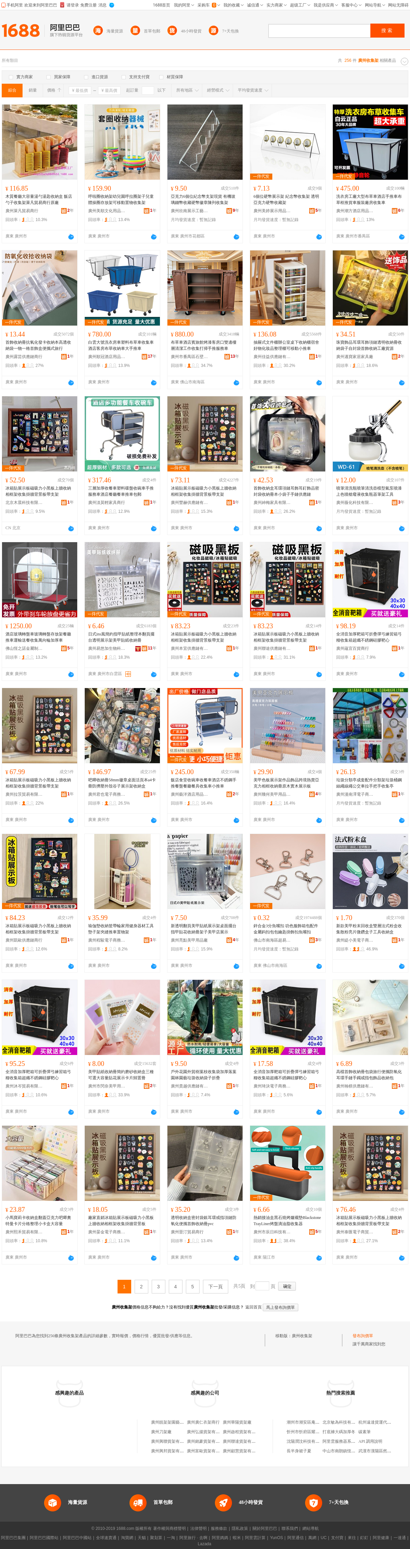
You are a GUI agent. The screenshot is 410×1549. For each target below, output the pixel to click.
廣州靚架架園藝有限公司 (173, 1422)
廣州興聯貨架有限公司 (171, 1441)
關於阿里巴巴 (264, 1528)
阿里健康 (381, 1537)
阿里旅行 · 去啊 (193, 1537)
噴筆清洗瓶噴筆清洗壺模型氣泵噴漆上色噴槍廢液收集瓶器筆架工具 (369, 491)
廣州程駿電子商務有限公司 (107, 940)
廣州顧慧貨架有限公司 (243, 1451)
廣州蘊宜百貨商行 (352, 648)
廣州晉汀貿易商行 (187, 1232)
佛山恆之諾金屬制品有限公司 (24, 648)
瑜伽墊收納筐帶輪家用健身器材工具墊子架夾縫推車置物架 (121, 928)
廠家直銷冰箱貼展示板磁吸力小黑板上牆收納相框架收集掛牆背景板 (121, 1220)
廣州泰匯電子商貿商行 (355, 1232)
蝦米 (237, 1537)
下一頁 (215, 1286)
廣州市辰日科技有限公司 (272, 1232)
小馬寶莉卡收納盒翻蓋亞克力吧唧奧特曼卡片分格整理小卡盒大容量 (38, 1220)
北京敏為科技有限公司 (343, 1422)
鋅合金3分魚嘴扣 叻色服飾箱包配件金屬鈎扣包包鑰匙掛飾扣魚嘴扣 (286, 928)
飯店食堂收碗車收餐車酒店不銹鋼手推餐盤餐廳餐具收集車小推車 (203, 783)
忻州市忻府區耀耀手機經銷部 (313, 1431)
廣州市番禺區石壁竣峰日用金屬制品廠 (189, 356)
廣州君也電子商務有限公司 (107, 794)
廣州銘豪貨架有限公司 (207, 1441)
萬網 (312, 1537)
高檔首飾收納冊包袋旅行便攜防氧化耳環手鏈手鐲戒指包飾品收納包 (369, 1074)
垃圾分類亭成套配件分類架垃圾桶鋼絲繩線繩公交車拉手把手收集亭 (369, 783)
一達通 (400, 1537)
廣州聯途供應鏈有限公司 (272, 648)
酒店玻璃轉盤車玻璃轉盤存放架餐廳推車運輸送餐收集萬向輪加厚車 (38, 637)
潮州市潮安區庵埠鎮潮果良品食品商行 (321, 1422)
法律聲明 (198, 1528)
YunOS (276, 1537)
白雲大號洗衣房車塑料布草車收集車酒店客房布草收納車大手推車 (121, 345)
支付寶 (337, 1537)
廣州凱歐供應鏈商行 (23, 940)
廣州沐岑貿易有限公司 (24, 1086)
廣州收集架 (302, 1335)
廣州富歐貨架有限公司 (207, 1451)
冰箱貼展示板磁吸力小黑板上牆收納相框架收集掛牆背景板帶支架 (38, 491)
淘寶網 (127, 1537)
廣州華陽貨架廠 (237, 1422)
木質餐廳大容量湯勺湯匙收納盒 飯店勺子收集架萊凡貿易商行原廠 (38, 199)
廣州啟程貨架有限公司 (243, 1431)
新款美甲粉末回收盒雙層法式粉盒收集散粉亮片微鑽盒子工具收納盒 (369, 928)
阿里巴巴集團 (13, 1537)
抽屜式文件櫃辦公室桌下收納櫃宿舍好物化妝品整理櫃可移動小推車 (286, 345)
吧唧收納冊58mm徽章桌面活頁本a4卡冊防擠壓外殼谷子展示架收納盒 (122, 783)
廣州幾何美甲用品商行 (272, 794)
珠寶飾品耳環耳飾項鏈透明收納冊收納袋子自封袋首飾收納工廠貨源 (369, 345)
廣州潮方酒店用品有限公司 (355, 210)
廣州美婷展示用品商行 (272, 210)
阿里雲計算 (255, 1537)
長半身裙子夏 (299, 1451)
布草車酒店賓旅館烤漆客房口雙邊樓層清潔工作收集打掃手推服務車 (203, 345)
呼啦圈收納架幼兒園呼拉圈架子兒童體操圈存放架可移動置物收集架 (121, 199)
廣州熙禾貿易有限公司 (24, 1232)
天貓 (142, 1537)
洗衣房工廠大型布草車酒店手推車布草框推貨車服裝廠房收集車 (369, 199)
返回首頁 (253, 1307)
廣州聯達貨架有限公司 (243, 1441)
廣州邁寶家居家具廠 (354, 356)
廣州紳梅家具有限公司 (272, 502)
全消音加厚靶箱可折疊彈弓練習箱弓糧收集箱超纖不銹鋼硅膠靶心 (369, 637)
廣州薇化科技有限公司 (355, 502)
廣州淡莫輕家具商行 (106, 502)
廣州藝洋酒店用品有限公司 (189, 794)
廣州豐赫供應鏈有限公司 (189, 502)
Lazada (204, 1543)
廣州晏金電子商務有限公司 (107, 1232)
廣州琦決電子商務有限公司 (272, 1086)
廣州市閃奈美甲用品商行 (107, 1086)
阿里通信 (295, 1537)
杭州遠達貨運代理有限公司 (383, 1422)
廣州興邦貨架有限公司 (171, 1451)
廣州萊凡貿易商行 (21, 210)
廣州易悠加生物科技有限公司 (107, 648)
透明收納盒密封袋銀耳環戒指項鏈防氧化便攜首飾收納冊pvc (203, 1220)
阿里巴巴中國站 (77, 1537)
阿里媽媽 (220, 1537)
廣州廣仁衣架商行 (203, 1422)
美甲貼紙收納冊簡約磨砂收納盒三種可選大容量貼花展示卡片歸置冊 (121, 1074)
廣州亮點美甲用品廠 (189, 940)
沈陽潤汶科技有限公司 (307, 1441)
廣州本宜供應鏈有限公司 (189, 648)
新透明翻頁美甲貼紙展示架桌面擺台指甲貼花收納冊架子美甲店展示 (203, 928)
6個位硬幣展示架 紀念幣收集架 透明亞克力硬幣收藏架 (286, 199)
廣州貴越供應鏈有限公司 (189, 1086)
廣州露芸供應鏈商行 (23, 356)
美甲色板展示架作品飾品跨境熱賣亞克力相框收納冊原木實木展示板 (286, 783)
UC (324, 1537)
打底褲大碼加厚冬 (339, 1431)
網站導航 (310, 1528)
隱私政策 (240, 1528)
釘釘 (364, 1537)
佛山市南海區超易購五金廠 (272, 940)
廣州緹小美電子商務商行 (355, 940)
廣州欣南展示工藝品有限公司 (189, 210)
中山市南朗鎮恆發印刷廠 (345, 1451)
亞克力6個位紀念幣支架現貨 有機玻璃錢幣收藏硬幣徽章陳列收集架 (203, 199)
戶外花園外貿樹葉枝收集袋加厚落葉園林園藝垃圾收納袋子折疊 (203, 1074)
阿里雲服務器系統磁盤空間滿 (349, 1441)
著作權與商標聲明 (169, 1528)
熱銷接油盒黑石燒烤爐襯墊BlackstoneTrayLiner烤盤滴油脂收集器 (287, 1220)
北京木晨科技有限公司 (24, 502)
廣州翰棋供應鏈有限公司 (355, 1086)
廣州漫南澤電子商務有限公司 (355, 794)
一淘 (171, 1537)
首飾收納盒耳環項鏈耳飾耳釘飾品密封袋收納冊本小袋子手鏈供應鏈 (286, 491)
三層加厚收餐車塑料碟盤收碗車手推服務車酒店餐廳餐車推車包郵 (121, 491)
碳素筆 (364, 1431)
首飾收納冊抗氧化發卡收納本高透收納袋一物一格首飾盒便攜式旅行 (38, 345)
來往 (352, 1537)
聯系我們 (290, 1528)
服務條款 (219, 1528)
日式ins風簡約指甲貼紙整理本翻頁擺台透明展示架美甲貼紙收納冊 (121, 637)
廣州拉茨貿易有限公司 (24, 794)
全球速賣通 (106, 1537)
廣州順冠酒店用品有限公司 (107, 356)
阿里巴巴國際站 (44, 1537)
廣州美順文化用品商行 (107, 210)
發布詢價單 (363, 1335)
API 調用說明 (370, 1441)
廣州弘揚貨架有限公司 (207, 1431)
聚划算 (156, 1537)
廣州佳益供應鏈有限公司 (272, 356)
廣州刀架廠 (161, 1431)
